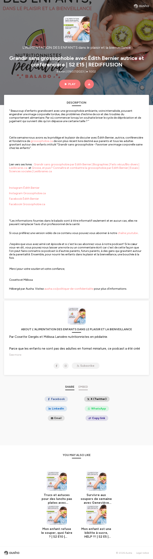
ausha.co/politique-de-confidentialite (68, 288)
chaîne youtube (128, 233)
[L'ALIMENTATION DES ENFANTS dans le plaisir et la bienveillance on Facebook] (56, 366)
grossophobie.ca (42, 141)
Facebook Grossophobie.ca (27, 204)
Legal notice (142, 552)
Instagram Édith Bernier (24, 188)
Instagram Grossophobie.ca (27, 193)
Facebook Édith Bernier (24, 198)
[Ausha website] (141, 6)
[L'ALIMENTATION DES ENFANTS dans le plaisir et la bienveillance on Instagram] (66, 366)
